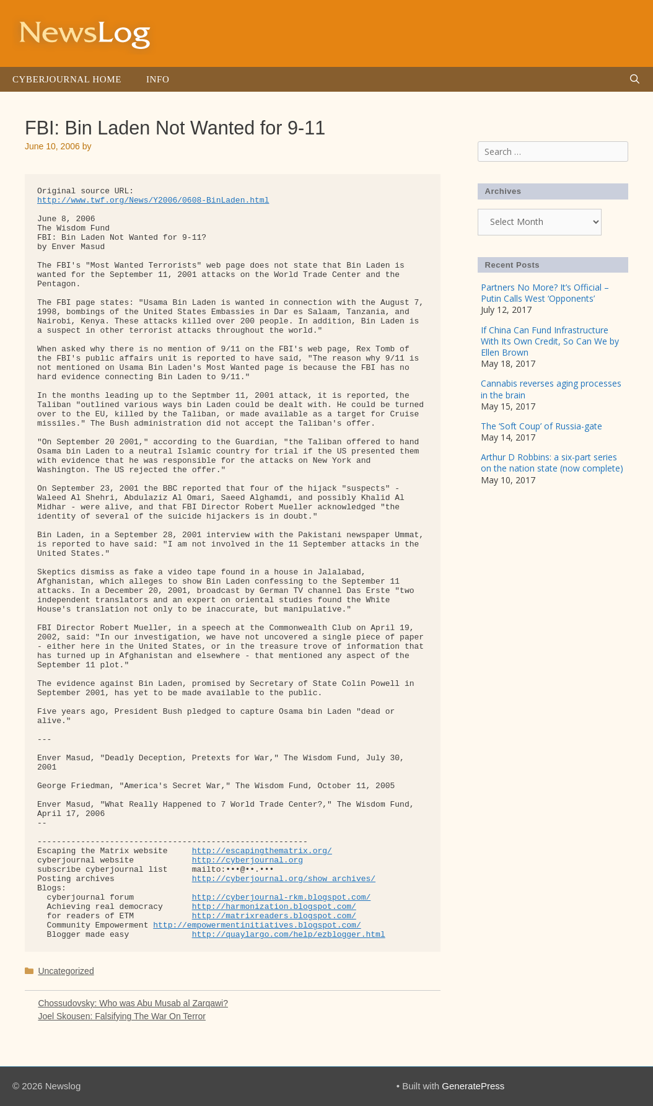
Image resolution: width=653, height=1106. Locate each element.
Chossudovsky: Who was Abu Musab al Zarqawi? (133, 1003)
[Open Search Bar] (634, 79)
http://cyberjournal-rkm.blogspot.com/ (281, 897)
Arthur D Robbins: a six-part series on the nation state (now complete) (552, 462)
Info (157, 79)
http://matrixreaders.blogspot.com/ (274, 916)
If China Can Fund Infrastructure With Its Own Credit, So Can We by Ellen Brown (550, 341)
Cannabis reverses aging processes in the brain (551, 388)
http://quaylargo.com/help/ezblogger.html (288, 934)
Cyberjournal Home (66, 79)
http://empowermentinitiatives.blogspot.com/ (257, 925)
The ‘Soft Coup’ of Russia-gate (541, 426)
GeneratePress (473, 1086)
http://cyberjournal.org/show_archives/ (283, 879)
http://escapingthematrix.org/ (262, 851)
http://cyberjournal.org (247, 860)
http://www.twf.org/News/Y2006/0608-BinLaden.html (153, 200)
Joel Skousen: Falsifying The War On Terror (122, 1016)
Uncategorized (66, 971)
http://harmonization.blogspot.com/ (274, 906)
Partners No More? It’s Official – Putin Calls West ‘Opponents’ (545, 292)
